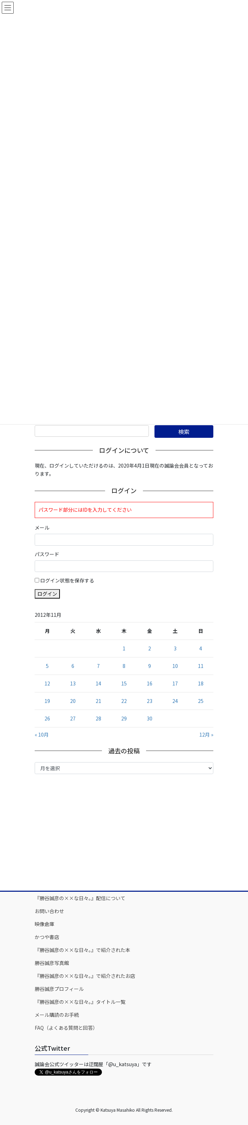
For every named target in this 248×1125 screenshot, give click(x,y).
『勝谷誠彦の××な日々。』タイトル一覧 (80, 1001)
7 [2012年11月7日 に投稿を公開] (98, 665)
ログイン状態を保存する (67, 580)
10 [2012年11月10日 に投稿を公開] (175, 665)
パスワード (47, 554)
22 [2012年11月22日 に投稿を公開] (124, 700)
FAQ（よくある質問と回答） (66, 1027)
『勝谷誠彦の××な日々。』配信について (80, 898)
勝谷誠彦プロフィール (59, 988)
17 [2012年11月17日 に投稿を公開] (175, 683)
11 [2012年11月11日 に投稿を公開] (201, 665)
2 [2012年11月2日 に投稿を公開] (149, 648)
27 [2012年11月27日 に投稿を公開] (73, 718)
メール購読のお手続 (57, 1014)
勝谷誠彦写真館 (52, 962)
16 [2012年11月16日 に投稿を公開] (149, 683)
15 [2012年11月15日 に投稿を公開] (124, 683)
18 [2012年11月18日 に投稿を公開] (201, 683)
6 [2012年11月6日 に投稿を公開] (72, 665)
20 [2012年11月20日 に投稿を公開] (73, 700)
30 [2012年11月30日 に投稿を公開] (149, 718)
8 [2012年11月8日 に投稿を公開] (124, 665)
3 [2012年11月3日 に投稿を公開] (175, 648)
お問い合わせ (49, 911)
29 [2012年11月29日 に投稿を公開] (124, 718)
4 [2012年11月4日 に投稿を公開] (200, 648)
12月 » (206, 734)
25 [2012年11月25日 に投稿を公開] (201, 700)
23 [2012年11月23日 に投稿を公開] (149, 700)
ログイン (47, 593)
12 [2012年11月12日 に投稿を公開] (47, 683)
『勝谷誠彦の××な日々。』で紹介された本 (82, 949)
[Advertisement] (124, 832)
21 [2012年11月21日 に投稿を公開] (98, 700)
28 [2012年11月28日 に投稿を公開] (98, 718)
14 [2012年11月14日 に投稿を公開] (98, 683)
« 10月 (42, 734)
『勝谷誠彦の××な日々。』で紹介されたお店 (85, 975)
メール (42, 527)
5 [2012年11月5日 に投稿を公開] (47, 665)
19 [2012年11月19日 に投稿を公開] (47, 700)
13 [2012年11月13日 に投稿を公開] (73, 683)
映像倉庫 (44, 923)
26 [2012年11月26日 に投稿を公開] (47, 718)
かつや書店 (47, 936)
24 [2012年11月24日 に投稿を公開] (175, 700)
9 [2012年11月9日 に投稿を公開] (149, 665)
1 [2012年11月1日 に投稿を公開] (124, 648)
